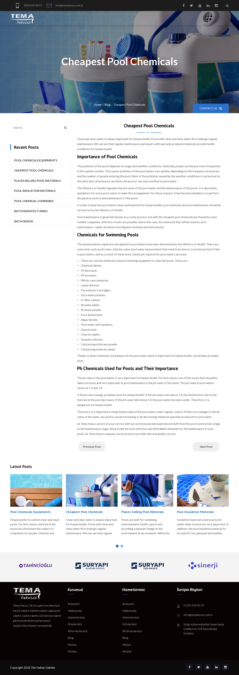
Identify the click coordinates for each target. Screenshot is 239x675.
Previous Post (92, 446)
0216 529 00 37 (28, 5)
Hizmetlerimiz (76, 617)
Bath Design (23, 221)
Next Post (206, 446)
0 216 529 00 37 (194, 605)
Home (97, 104)
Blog (108, 104)
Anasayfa (74, 603)
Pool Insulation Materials (34, 190)
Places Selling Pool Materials (37, 180)
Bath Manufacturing (31, 211)
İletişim (72, 651)
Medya (72, 644)
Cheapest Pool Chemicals (129, 104)
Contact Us (211, 108)
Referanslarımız (77, 631)
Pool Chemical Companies (34, 201)
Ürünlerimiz (75, 624)
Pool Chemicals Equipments (35, 160)
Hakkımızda (75, 610)
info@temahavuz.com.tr (65, 5)
